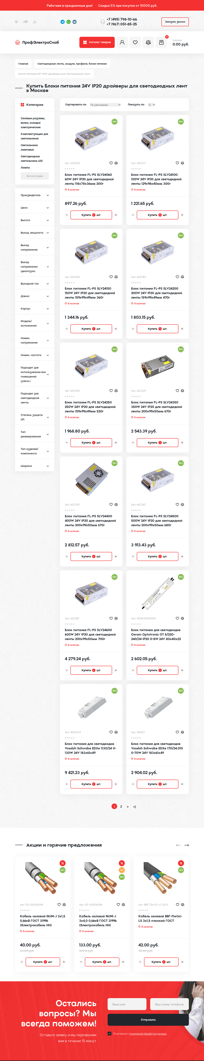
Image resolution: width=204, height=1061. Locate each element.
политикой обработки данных (148, 1017)
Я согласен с (140, 1017)
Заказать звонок (175, 21)
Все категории (35, 175)
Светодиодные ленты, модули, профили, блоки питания (72, 63)
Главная (23, 63)
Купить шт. (91, 215)
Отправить (148, 1003)
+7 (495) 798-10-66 (122, 19)
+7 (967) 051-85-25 (122, 24)
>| (134, 806)
